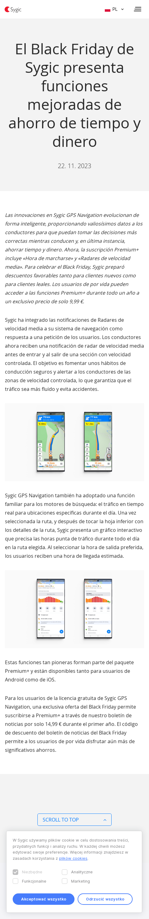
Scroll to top (74, 819)
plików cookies (73, 858)
